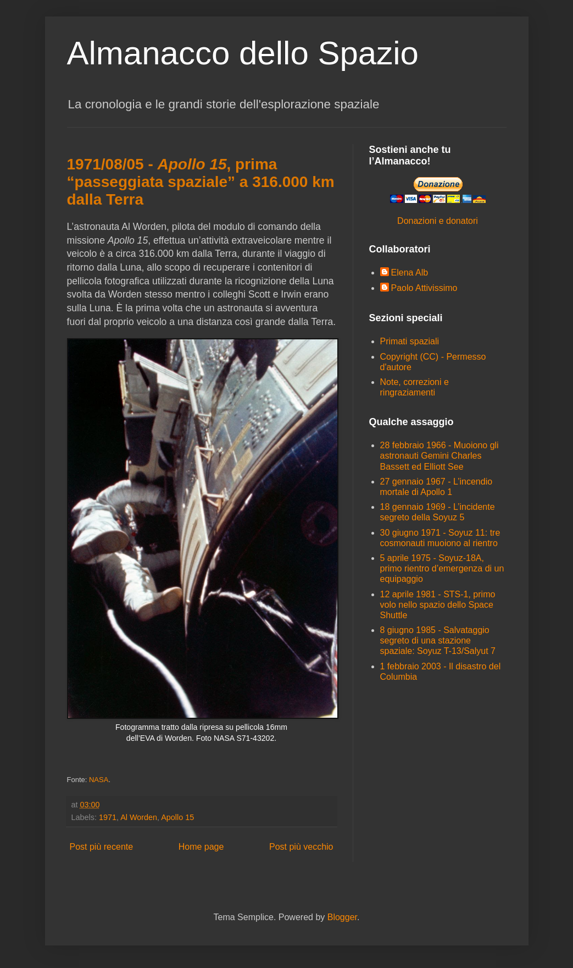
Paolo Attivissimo (424, 288)
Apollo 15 (177, 817)
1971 (107, 817)
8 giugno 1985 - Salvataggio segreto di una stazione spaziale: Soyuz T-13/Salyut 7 (438, 640)
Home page (201, 846)
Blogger (342, 917)
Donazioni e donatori (437, 221)
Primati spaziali (410, 341)
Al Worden (138, 817)
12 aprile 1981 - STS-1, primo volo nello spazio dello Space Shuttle (438, 605)
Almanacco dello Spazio (243, 53)
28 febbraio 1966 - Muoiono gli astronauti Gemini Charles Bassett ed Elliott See (439, 456)
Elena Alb (410, 272)
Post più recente (101, 846)
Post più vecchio (301, 846)
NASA (98, 780)
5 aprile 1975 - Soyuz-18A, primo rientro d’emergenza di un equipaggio (442, 568)
